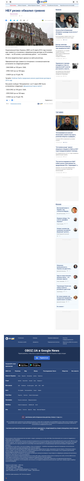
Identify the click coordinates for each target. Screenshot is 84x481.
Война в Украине (22, 5)
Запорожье (29, 376)
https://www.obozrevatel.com (55, 438)
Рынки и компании (22, 400)
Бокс (35, 380)
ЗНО (39, 385)
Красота (30, 409)
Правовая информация (53, 338)
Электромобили (28, 390)
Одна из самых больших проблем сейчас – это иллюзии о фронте (64, 277)
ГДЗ (19, 385)
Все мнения (60, 306)
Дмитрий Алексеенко (61, 271)
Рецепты (20, 395)
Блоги (54, 371)
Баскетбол (25, 380)
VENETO (44, 5)
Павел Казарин (60, 223)
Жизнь (36, 371)
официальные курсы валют (32, 86)
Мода (34, 409)
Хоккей (30, 380)
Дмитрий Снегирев (61, 302)
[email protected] (23, 470)
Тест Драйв (20, 390)
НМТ (43, 385)
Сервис (39, 390)
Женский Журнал (41, 409)
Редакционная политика (15, 103)
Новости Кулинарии (33, 395)
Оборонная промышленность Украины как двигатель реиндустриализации (64, 267)
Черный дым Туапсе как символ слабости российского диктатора (64, 287)
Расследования (47, 371)
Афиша (19, 409)
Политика (17, 371)
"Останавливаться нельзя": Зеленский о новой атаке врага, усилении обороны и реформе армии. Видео (66, 134)
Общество (65, 371)
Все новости (75, 371)
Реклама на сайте (22, 342)
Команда (35, 338)
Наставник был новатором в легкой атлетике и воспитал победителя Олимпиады (63, 73)
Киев (19, 376)
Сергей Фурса (60, 291)
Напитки (26, 395)
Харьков (23, 376)
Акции (35, 390)
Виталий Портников (61, 213)
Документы (35, 342)
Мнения (58, 204)
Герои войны (13, 5)
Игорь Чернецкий (60, 281)
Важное (58, 10)
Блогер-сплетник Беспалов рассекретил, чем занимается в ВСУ (63, 46)
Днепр (34, 376)
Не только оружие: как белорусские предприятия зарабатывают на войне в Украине (64, 298)
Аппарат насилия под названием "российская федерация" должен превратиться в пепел (63, 230)
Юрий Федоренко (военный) (63, 234)
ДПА (36, 385)
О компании (21, 338)
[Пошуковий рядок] (77, 2)
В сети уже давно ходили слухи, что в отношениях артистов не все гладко (65, 37)
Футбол (19, 380)
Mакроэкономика (14, 14)
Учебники (23, 385)
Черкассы (40, 376)
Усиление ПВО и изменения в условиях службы (65, 139)
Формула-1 (39, 380)
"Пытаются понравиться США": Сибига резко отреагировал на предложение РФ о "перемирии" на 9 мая (67, 163)
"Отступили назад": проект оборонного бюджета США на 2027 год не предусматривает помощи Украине (67, 149)
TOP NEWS (59, 112)
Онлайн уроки (30, 385)
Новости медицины (22, 404)
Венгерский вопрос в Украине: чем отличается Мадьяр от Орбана (63, 209)
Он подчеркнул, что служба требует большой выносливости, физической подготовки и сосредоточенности (62, 53)
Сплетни (25, 409)
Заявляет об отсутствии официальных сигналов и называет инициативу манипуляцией (65, 169)
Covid (36, 404)
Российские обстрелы (52, 5)
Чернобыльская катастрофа (67, 5)
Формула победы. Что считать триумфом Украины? (63, 220)
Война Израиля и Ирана (34, 5)
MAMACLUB (31, 404)
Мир (25, 371)
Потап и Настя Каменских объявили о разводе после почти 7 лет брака (67, 32)
